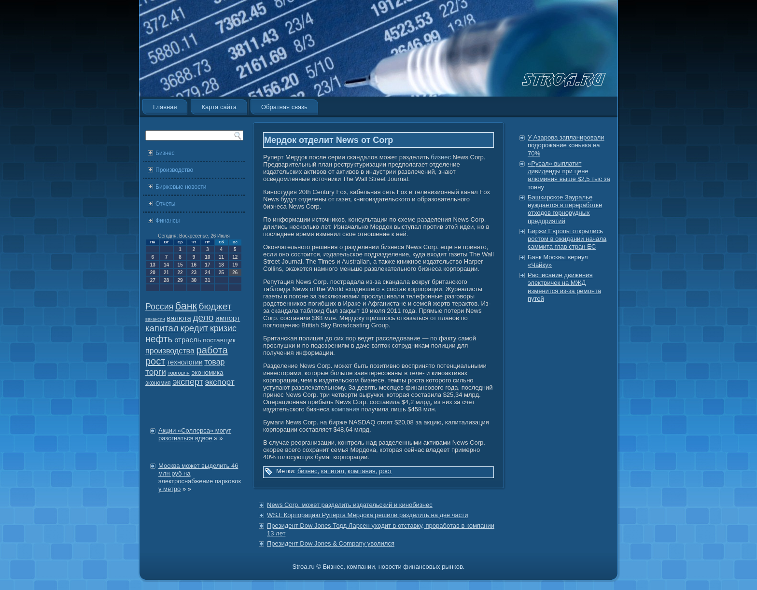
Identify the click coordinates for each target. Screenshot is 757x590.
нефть (159, 339)
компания (346, 409)
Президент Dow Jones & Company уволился (330, 543)
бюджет (215, 306)
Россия (159, 306)
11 (221, 257)
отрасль (187, 340)
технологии (185, 362)
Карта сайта (218, 107)
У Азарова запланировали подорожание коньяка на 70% (566, 145)
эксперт (187, 382)
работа (212, 350)
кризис (223, 328)
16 (193, 264)
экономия (158, 382)
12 (235, 257)
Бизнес (164, 153)
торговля (178, 373)
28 (166, 280)
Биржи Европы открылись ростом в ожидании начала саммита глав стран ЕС (567, 239)
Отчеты (165, 203)
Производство (174, 170)
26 (235, 272)
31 (207, 280)
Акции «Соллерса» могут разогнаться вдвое (194, 434)
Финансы (167, 220)
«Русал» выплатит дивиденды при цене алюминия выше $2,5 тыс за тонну (569, 175)
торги (155, 372)
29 (179, 280)
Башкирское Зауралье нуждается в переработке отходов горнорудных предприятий (565, 209)
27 (152, 280)
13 (152, 264)
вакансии (155, 319)
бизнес (441, 157)
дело (203, 317)
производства (170, 350)
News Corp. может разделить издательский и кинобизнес (350, 504)
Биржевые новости (180, 186)
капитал (162, 328)
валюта (179, 318)
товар (214, 362)
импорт (227, 318)
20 (152, 272)
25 (221, 272)
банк (186, 306)
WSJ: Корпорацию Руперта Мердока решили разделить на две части (367, 515)
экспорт (220, 382)
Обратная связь (284, 107)
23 (193, 272)
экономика (207, 372)
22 (179, 272)
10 (207, 257)
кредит (194, 328)
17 (207, 264)
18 (221, 264)
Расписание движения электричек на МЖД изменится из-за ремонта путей (564, 286)
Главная (165, 107)
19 (235, 264)
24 (207, 272)
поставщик (219, 340)
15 (179, 264)
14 (166, 264)
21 (166, 272)
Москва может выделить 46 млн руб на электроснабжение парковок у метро (199, 477)
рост (155, 361)
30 (193, 280)
